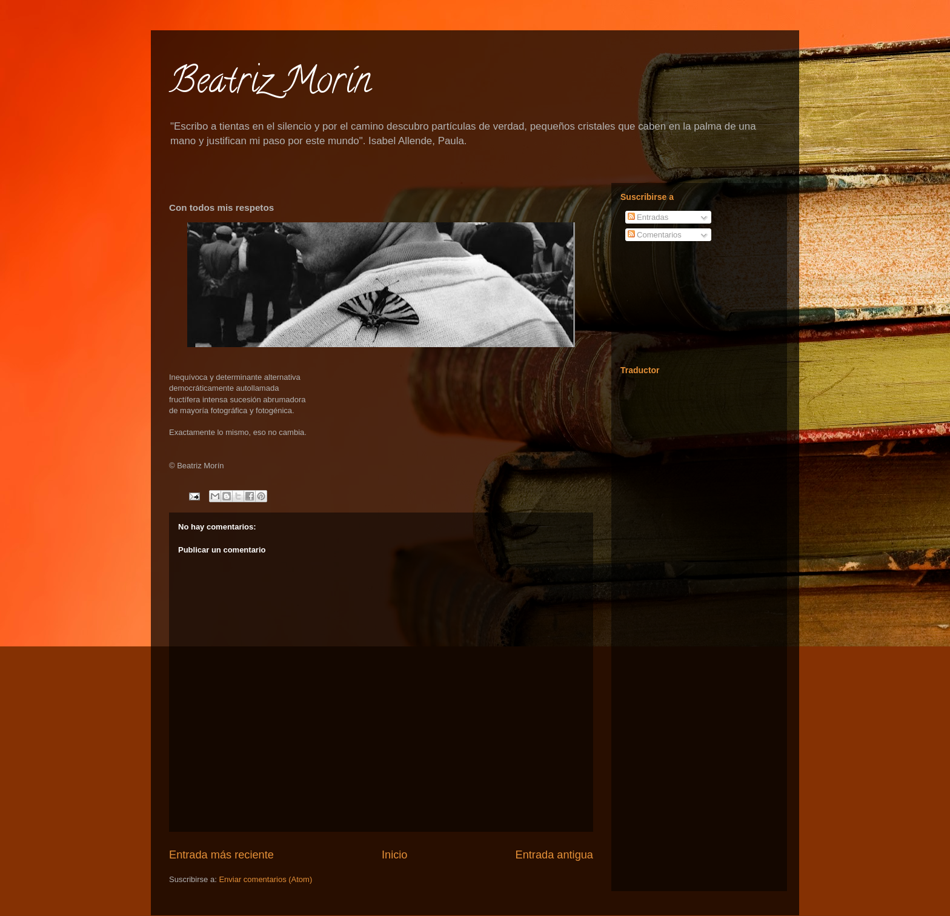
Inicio (394, 855)
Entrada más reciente (221, 855)
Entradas (648, 217)
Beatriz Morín (270, 84)
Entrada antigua (554, 855)
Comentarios (655, 234)
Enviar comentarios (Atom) (265, 879)
